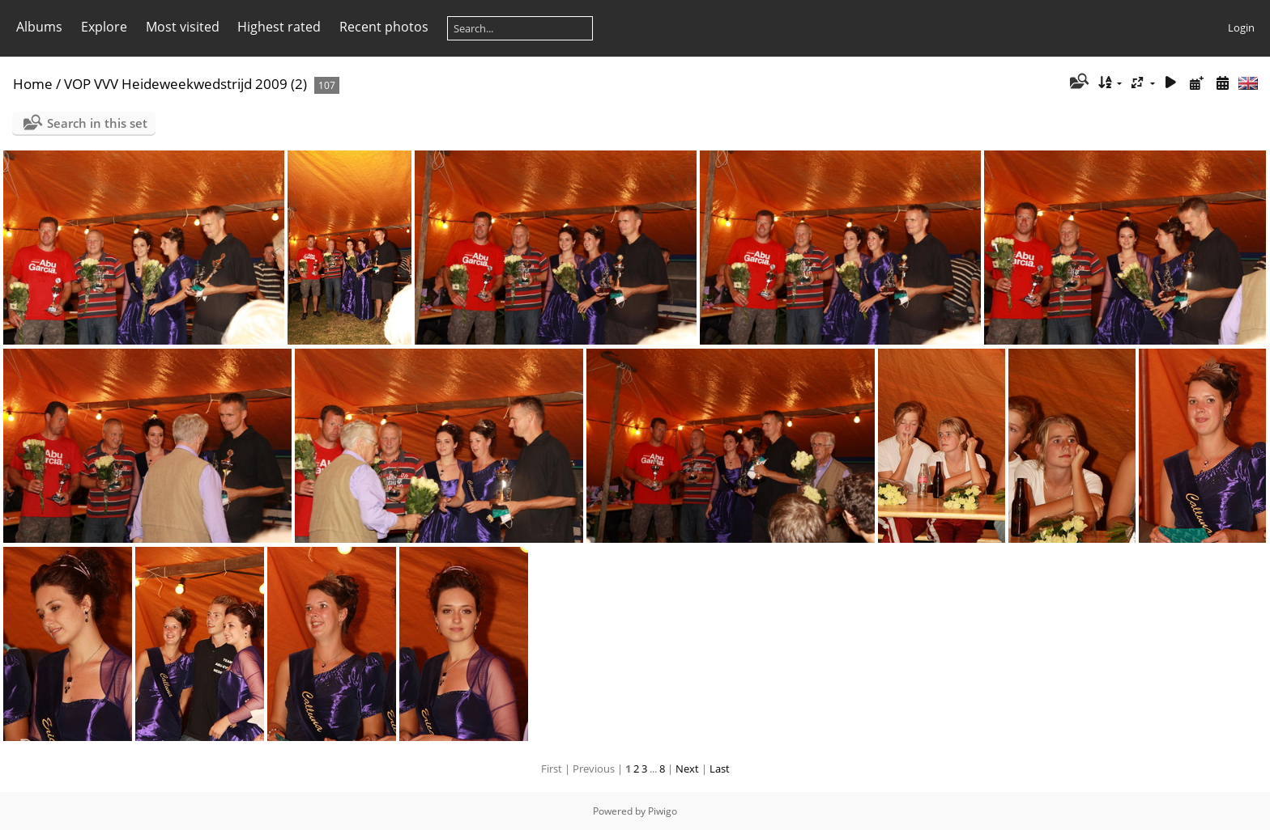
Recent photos (383, 27)
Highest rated (279, 27)
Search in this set (97, 123)
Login (1241, 27)
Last (720, 768)
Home (33, 83)
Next (687, 768)
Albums (39, 27)
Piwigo (662, 811)
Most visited (182, 27)
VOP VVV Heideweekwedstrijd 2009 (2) (185, 83)
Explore (104, 27)
